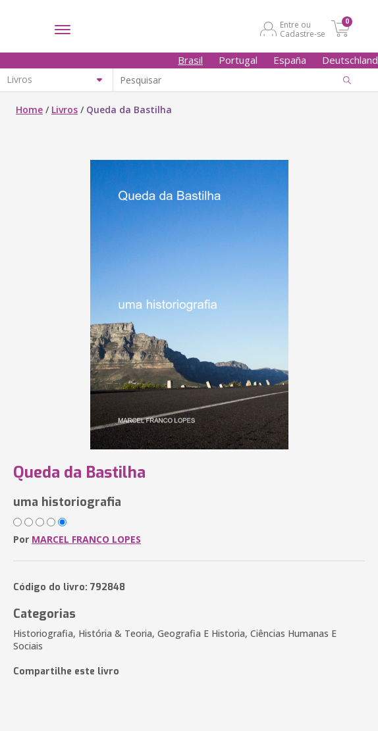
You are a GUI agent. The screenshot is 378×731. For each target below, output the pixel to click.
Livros (64, 109)
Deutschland (350, 59)
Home (29, 109)
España (289, 59)
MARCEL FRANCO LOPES (86, 539)
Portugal (238, 59)
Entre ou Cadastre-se (302, 29)
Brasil (190, 59)
